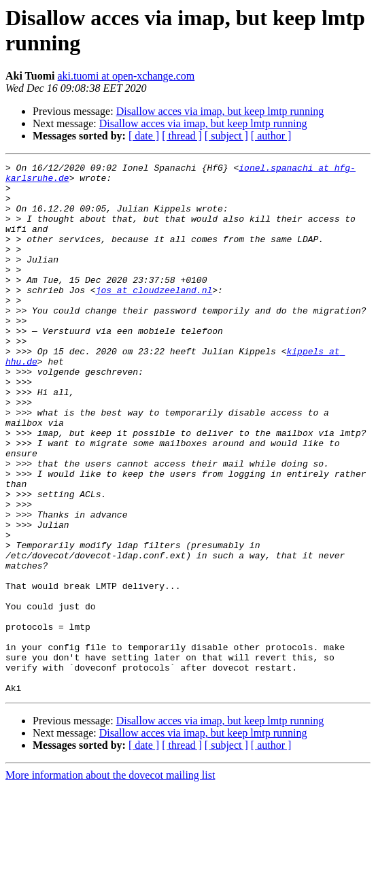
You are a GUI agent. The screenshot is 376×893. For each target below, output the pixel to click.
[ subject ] (226, 135)
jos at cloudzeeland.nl (154, 316)
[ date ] (144, 135)
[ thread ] (182, 135)
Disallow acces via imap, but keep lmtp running (220, 111)
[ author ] (271, 135)
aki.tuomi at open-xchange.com (125, 76)
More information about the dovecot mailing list (110, 881)
